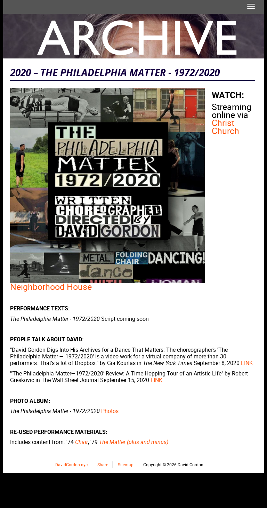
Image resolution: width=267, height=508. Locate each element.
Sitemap (126, 464)
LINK (247, 363)
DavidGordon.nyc (71, 464)
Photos (110, 411)
